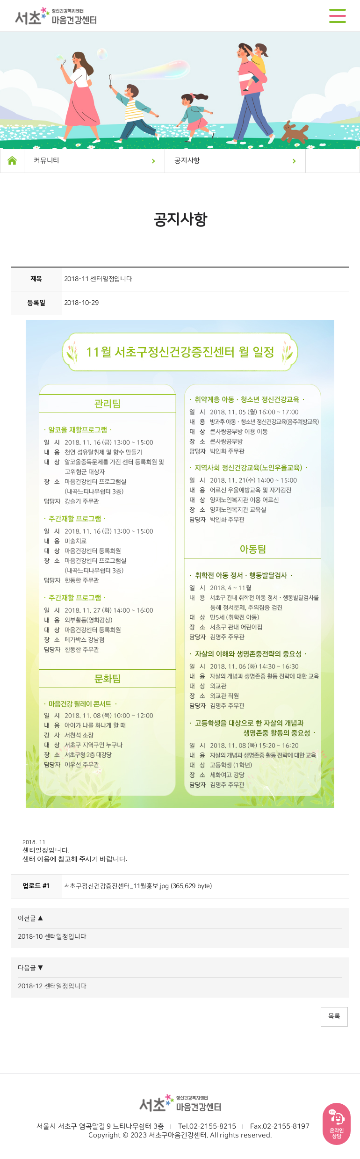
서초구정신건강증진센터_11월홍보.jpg (116, 886)
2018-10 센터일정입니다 (52, 937)
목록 (334, 1016)
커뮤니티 (46, 161)
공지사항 (187, 161)
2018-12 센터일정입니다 (52, 986)
